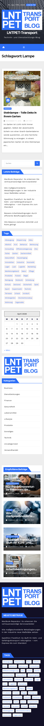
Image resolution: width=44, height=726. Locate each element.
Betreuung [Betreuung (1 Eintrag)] (34, 244)
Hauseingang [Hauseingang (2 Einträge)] (22, 258)
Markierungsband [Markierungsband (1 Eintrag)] (12, 271)
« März (7, 350)
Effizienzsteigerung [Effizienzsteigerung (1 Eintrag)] (24, 249)
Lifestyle (8, 419)
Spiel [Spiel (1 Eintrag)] (36, 284)
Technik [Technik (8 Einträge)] (28, 289)
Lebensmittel (10, 413)
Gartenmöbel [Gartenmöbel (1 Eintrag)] (26, 253)
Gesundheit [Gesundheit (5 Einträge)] (9, 258)
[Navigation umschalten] (24, 47)
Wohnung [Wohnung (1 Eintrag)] (8, 302)
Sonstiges (8, 431)
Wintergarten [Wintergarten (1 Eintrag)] (10, 298)
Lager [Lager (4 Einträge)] (7, 267)
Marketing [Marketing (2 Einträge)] (32, 267)
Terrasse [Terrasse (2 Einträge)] (8, 293)
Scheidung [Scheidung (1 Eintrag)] (30, 280)
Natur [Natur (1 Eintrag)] (24, 271)
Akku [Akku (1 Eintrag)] (31, 240)
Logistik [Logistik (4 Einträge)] (22, 267)
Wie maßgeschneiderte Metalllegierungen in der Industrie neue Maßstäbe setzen (20, 190)
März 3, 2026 (14, 493)
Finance (7, 400)
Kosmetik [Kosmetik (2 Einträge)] (30, 262)
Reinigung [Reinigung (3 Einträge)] (9, 280)
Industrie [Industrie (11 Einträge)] (20, 262)
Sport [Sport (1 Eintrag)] (7, 289)
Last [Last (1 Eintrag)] (14, 267)
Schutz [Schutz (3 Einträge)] (8, 284)
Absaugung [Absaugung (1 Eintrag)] (9, 240)
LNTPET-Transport (22, 33)
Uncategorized (11, 444)
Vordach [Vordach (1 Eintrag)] (26, 293)
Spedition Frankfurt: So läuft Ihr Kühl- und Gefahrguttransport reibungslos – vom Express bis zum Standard (22, 640)
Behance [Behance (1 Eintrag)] (23, 244)
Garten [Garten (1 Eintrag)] (15, 253)
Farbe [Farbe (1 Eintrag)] (7, 253)
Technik (7, 438)
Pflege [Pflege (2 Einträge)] (31, 271)
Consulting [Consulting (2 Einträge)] (9, 249)
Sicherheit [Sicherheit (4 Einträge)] (27, 284)
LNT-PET (28, 121)
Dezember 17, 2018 (14, 121)
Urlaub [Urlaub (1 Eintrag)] (17, 293)
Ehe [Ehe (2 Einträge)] (36, 249)
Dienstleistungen (12, 394)
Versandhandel (11, 450)
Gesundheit (9, 407)
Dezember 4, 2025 (16, 547)
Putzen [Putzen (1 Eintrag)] (18, 276)
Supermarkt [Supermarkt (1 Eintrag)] (17, 289)
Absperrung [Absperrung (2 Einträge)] (21, 240)
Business (8, 388)
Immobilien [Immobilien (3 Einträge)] (9, 262)
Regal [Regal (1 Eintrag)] (26, 276)
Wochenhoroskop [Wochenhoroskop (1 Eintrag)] (25, 298)
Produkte (7, 108)
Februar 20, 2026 (16, 520)
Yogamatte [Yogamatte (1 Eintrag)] (19, 302)
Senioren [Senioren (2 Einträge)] (17, 284)
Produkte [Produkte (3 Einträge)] (8, 276)
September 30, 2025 (17, 573)
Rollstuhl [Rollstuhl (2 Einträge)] (19, 280)
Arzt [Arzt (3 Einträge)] (15, 244)
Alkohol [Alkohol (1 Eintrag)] (8, 244)
